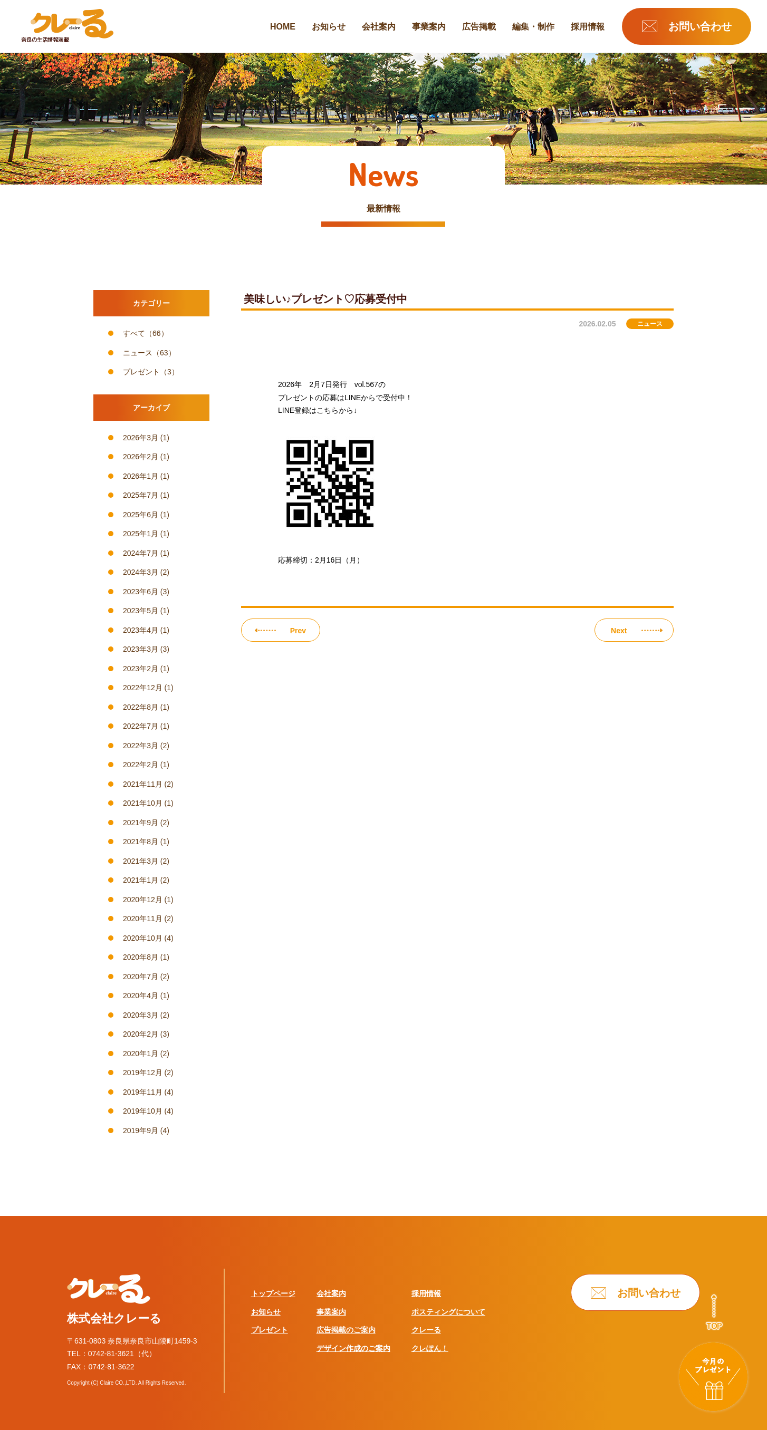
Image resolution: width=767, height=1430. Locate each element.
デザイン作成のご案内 (353, 1348)
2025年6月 (140, 514)
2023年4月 (140, 630)
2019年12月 (142, 1072)
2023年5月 (140, 610)
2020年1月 (140, 1053)
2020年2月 (140, 1034)
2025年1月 (140, 533)
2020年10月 (142, 938)
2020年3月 (140, 1015)
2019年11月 (142, 1092)
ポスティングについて (448, 1312)
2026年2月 (140, 456)
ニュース (137, 353)
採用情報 (588, 27)
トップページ (273, 1293)
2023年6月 (140, 591)
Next (619, 630)
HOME (282, 27)
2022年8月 (140, 707)
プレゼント (141, 372)
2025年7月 (140, 495)
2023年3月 (140, 649)
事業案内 (429, 27)
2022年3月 (140, 745)
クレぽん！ (429, 1348)
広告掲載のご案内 (346, 1330)
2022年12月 (142, 687)
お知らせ (329, 27)
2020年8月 (140, 957)
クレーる (426, 1330)
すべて (134, 333)
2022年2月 (140, 764)
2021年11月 (142, 784)
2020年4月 (140, 995)
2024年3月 (140, 572)
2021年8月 (140, 841)
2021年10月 (142, 803)
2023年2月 (140, 668)
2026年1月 (140, 476)
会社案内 (379, 27)
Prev (298, 630)
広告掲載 (479, 27)
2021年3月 (140, 861)
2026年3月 (140, 437)
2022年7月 (140, 726)
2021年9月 (140, 822)
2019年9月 (140, 1130)
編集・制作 (533, 27)
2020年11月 (142, 918)
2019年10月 (142, 1111)
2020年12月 (142, 899)
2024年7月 (140, 553)
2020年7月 (140, 976)
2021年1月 (140, 880)
